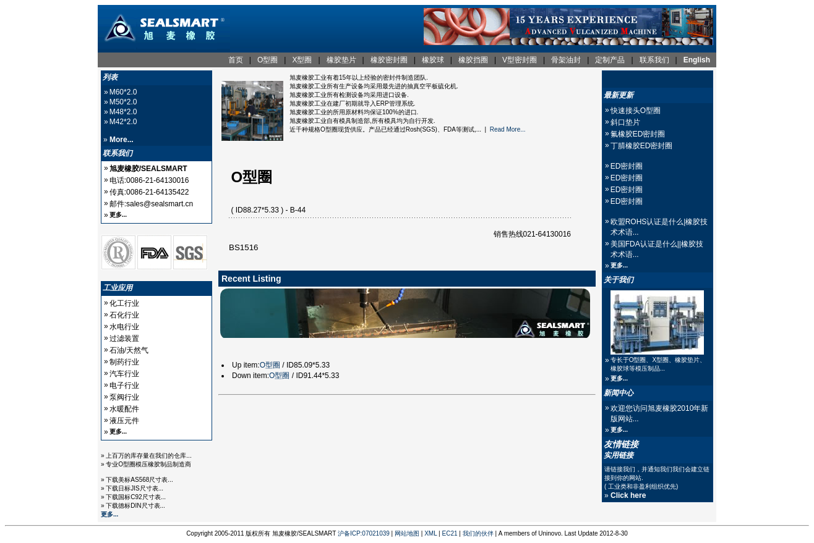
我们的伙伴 (478, 533)
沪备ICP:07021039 (364, 533)
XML (430, 533)
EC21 (450, 533)
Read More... (508, 129)
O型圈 (270, 365)
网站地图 (407, 533)
